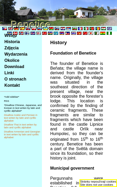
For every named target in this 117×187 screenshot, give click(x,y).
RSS (6, 100)
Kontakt (12, 85)
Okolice (11, 60)
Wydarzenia (15, 54)
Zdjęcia (11, 48)
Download (14, 66)
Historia (12, 41)
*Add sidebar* (11, 96)
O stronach (15, 79)
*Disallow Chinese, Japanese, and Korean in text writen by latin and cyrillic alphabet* (23, 108)
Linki (9, 73)
